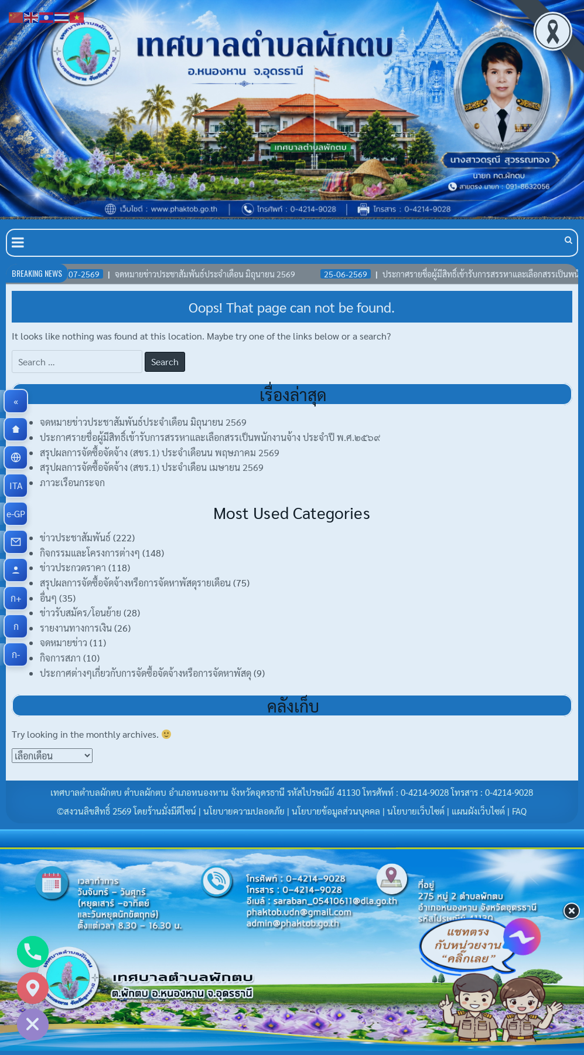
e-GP (17, 513)
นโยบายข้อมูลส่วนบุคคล (336, 811)
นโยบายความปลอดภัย (244, 811)
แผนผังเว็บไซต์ (478, 811)
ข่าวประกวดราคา (73, 567)
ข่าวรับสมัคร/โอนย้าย (80, 612)
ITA (19, 485)
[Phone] (33, 952)
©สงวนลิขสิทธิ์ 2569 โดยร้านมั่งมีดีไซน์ (128, 811)
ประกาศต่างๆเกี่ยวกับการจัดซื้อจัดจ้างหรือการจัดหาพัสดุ (145, 673)
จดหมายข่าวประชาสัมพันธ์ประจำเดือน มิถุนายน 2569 (143, 422)
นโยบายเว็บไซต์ (416, 811)
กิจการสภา (60, 658)
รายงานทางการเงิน (76, 628)
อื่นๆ (48, 598)
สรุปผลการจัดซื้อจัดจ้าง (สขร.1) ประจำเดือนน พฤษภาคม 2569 (159, 452)
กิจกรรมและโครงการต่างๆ (90, 553)
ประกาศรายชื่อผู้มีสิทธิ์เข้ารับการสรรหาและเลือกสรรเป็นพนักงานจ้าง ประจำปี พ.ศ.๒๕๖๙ (210, 437)
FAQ (519, 811)
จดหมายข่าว (63, 642)
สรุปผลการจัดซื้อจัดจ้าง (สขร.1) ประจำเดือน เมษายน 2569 (152, 467)
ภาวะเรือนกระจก (72, 482)
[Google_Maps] (33, 988)
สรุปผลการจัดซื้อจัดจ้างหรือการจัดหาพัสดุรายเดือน (135, 582)
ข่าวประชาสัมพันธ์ (75, 537)
